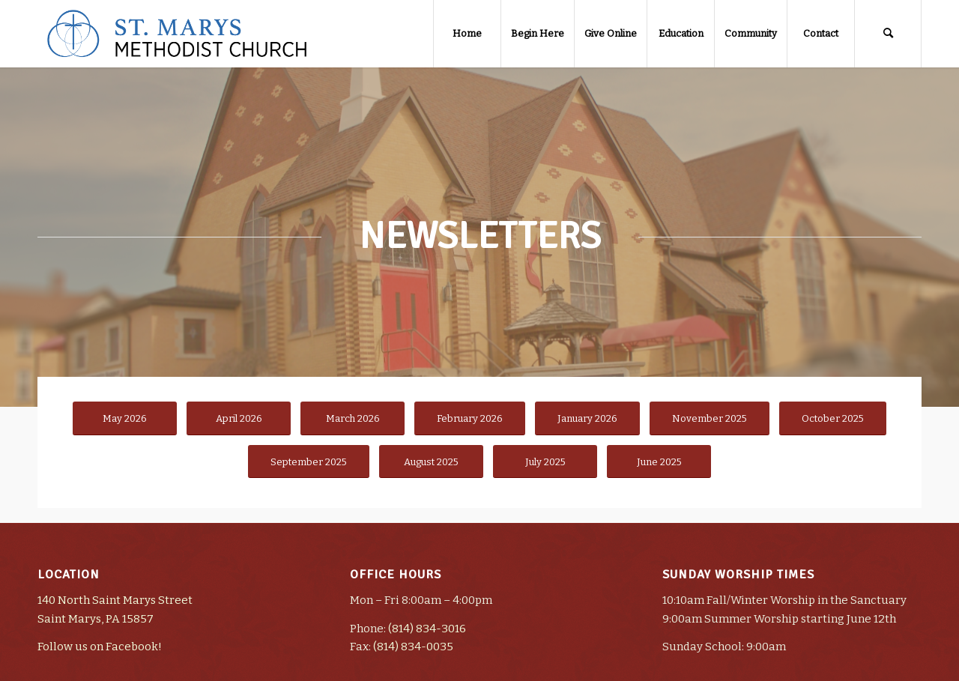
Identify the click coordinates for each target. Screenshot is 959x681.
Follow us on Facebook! (99, 646)
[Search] (888, 33)
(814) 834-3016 (427, 628)
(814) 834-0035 (413, 646)
